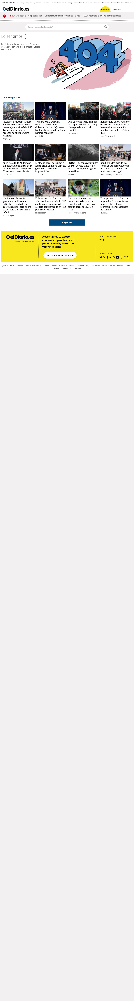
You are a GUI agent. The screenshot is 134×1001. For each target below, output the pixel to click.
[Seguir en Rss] (128, 257)
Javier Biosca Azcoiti (107, 136)
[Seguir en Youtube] (117, 257)
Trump (22, 3)
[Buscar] (106, 27)
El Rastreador (40, 213)
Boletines (56, 269)
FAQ (87, 266)
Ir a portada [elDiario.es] (67, 222)
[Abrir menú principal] (129, 9)
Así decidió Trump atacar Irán (29, 15)
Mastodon (77, 269)
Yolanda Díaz (128, 3)
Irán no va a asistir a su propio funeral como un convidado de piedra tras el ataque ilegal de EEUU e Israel (82, 204)
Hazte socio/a (105, 9)
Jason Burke (7, 174)
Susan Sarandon (88, 3)
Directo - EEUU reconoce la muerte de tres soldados (98, 15)
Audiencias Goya (115, 3)
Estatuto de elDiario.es (33, 266)
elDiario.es (72, 174)
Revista (128, 266)
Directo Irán (60, 3)
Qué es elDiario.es (8, 266)
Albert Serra (97, 3)
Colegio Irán (28, 3)
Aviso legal (63, 266)
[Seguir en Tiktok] (121, 257)
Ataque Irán (47, 3)
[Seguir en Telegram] (110, 257)
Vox (122, 3)
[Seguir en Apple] (103, 239)
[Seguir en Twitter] (104, 257)
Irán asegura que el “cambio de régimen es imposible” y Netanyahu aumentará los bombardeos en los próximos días (115, 127)
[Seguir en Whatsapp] (125, 257)
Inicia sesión (117, 9)
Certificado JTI (66, 269)
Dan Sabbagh (73, 133)
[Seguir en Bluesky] (101, 257)
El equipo (20, 266)
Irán (18, 3)
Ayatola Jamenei (37, 3)
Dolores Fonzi (106, 3)
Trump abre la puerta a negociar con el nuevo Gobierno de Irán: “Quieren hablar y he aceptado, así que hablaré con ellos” (50, 127)
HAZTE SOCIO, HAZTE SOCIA (60, 255)
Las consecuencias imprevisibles (59, 15)
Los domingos (69, 3)
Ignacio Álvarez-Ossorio (77, 213)
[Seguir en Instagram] (114, 257)
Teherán (54, 3)
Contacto (120, 266)
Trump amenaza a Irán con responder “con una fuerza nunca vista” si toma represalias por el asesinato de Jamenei (114, 204)
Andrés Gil (7, 139)
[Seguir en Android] (100, 239)
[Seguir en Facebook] (107, 257)
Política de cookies (108, 266)
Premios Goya (78, 3)
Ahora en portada (11, 97)
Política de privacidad (76, 266)
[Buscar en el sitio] (64, 27)
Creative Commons (50, 266)
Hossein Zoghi (8, 216)
